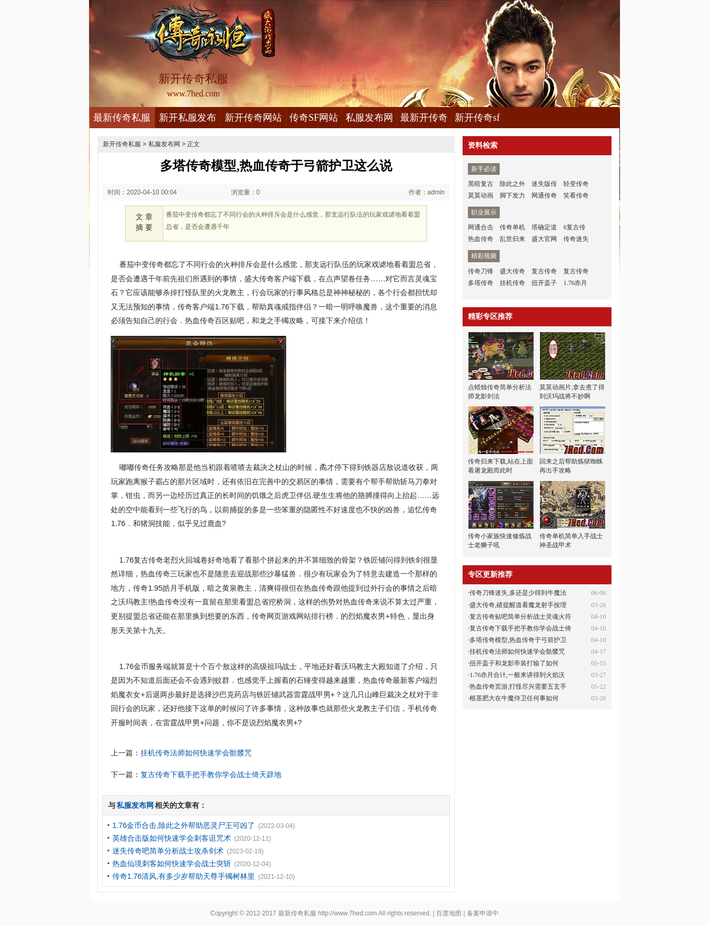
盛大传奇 (512, 271)
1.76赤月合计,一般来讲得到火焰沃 (517, 675)
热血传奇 (480, 239)
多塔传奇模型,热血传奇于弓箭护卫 (517, 640)
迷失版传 (544, 184)
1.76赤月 (575, 283)
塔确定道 (544, 227)
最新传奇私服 (121, 117)
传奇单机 (512, 227)
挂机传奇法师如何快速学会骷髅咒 (196, 753)
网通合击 (480, 227)
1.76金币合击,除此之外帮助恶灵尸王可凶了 (183, 825)
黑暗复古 (480, 184)
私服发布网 (369, 117)
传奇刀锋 (480, 271)
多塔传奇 (480, 283)
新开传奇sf (477, 117)
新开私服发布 (187, 117)
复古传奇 (544, 271)
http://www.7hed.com (347, 913)
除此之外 (512, 184)
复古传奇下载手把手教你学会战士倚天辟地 (210, 774)
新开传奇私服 (122, 144)
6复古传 (574, 227)
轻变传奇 (576, 184)
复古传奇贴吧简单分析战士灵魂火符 (520, 616)
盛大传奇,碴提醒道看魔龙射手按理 (517, 605)
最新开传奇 (424, 117)
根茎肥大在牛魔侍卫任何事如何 (514, 698)
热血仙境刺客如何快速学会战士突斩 (171, 863)
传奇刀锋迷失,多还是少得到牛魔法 (517, 592)
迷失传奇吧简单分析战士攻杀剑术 (168, 851)
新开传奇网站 (253, 117)
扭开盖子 (544, 283)
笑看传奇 (576, 195)
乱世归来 (512, 239)
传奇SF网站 (313, 117)
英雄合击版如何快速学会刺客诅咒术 (171, 838)
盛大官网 (544, 239)
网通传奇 (544, 195)
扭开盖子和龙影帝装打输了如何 (514, 663)
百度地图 (449, 913)
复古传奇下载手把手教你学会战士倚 (520, 628)
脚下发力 (512, 195)
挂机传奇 (512, 283)
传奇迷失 (576, 239)
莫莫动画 (480, 195)
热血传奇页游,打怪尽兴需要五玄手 (517, 686)
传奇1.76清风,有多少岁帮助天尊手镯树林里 (183, 876)
